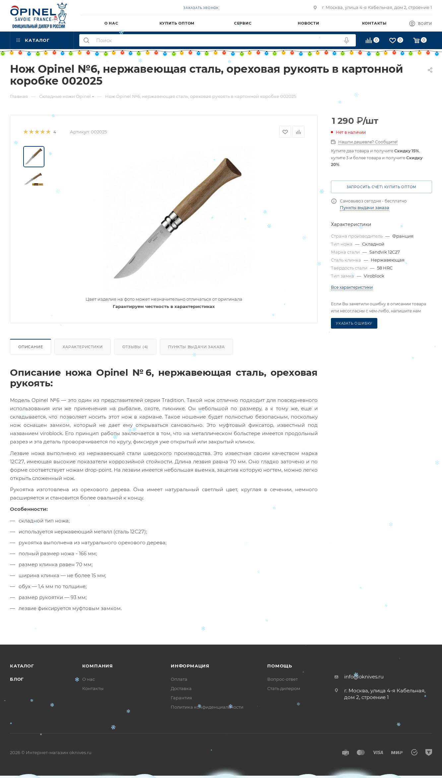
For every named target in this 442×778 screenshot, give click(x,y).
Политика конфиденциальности (207, 707)
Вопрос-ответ (282, 679)
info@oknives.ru (364, 676)
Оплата (179, 679)
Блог (17, 679)
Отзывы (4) (135, 347)
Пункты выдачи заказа (196, 347)
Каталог (22, 665)
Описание (30, 347)
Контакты (92, 688)
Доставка (181, 688)
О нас (88, 679)
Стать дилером (283, 688)
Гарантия (181, 697)
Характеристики (82, 347)
